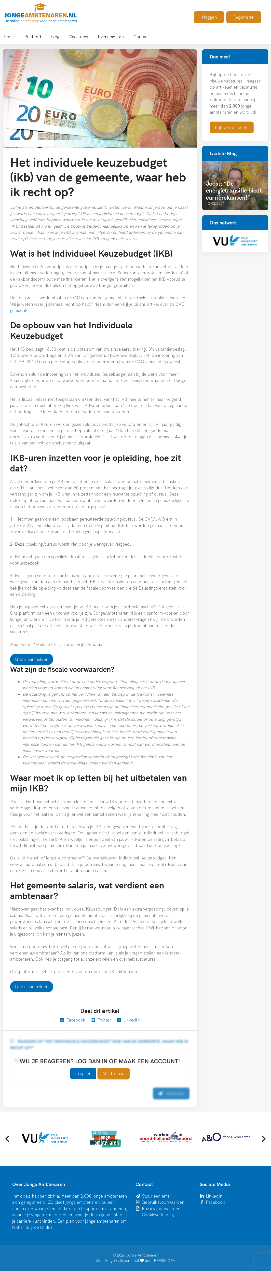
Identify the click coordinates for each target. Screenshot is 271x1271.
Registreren (243, 17)
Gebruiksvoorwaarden (163, 1202)
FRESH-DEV (164, 1260)
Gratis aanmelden (31, 659)
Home (9, 36)
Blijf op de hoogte (231, 127)
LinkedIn (128, 1019)
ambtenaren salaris (89, 870)
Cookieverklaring (158, 1214)
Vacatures (78, 36)
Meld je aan (113, 1073)
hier (59, 934)
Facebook (72, 1019)
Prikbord (33, 36)
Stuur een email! (157, 1196)
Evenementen (111, 36)
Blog (55, 36)
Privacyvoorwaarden (161, 1208)
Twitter (101, 1019)
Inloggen (209, 17)
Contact (141, 36)
